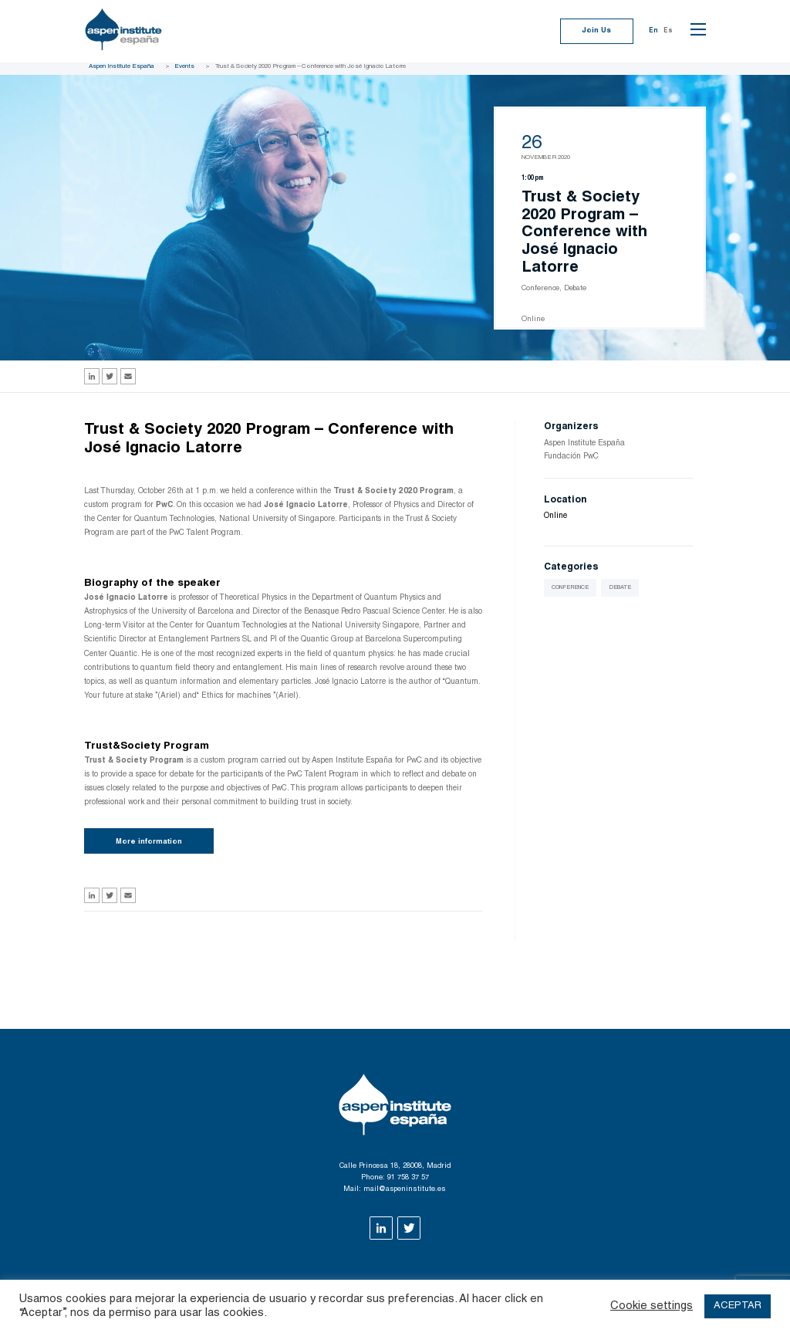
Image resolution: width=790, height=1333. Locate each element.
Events (184, 66)
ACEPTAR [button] (737, 1306)
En (653, 31)
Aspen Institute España (121, 66)
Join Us (596, 31)
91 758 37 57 (408, 1178)
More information (149, 842)
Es (668, 31)
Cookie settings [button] (651, 1306)
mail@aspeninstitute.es (404, 1189)
